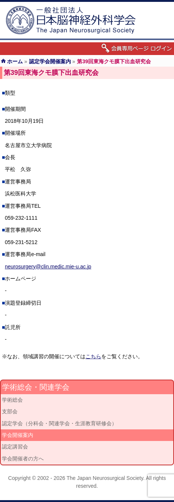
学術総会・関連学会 (35, 387)
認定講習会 (15, 447)
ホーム (15, 61)
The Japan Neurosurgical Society (104, 478)
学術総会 (12, 400)
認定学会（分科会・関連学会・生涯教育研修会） (59, 423)
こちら (93, 356)
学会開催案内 (17, 435)
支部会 (10, 411)
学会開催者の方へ (23, 459)
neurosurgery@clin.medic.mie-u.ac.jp (48, 267)
